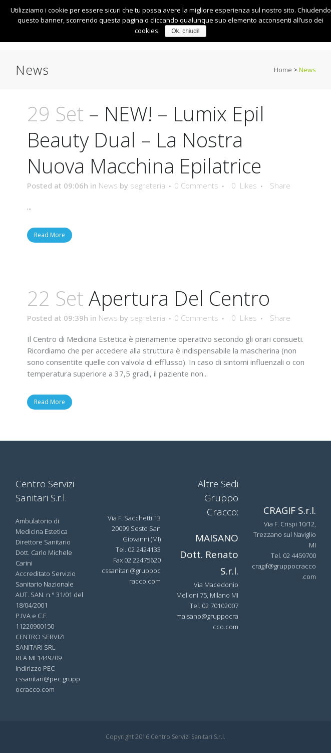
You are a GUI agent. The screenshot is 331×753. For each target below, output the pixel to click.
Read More (49, 235)
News (108, 185)
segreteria (147, 185)
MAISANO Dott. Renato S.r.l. (209, 554)
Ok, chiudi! (185, 31)
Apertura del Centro (179, 298)
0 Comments (196, 185)
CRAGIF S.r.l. (289, 510)
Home (283, 69)
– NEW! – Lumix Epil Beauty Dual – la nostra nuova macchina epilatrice (145, 139)
